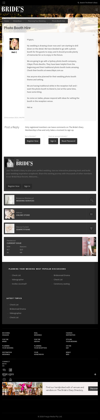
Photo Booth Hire (59, 21)
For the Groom (37, 340)
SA (8, 252)
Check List (16, 275)
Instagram (4, 375)
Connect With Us (6, 363)
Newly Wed (68, 353)
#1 (94, 35)
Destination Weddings (7, 353)
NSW (8, 247)
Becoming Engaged (6, 334)
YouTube (10, 379)
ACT (8, 250)
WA (21, 252)
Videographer (18, 279)
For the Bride (5, 340)
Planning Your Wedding (37, 21)
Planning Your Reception (40, 347)
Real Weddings (38, 334)
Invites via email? (19, 284)
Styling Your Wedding (71, 340)
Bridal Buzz (18, 21)
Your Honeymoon (39, 353)
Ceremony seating (62, 284)
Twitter (10, 375)
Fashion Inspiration (70, 334)
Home (6, 21)
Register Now (32, 141)
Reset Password (68, 141)
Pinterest (4, 379)
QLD (21, 250)
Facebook (10, 370)
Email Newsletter (4, 384)
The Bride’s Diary (12, 9)
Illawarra (23, 247)
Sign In (53, 141)
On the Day (68, 347)
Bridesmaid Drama (62, 275)
